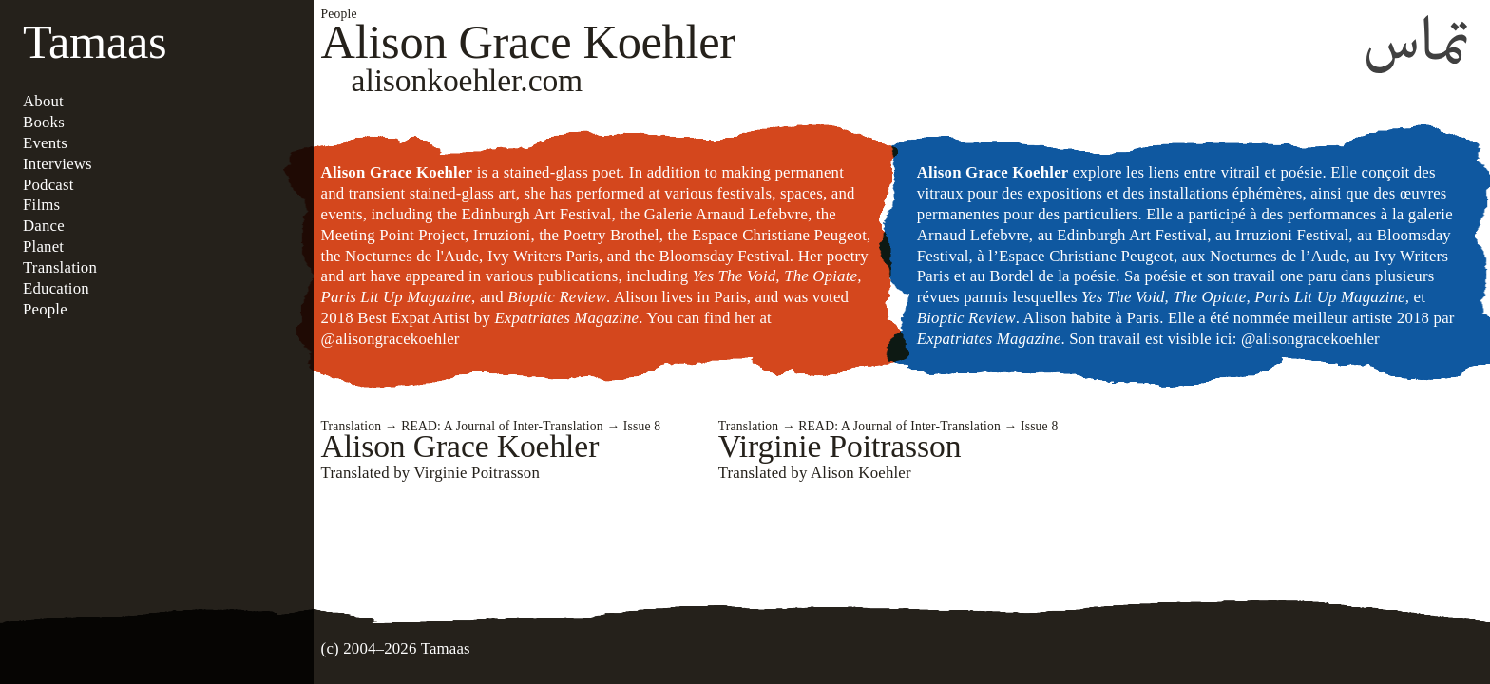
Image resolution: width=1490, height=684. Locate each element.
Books (44, 122)
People (45, 309)
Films (41, 205)
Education (56, 288)
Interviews (57, 164)
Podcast (48, 185)
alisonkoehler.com (467, 80)
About (43, 101)
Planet (43, 247)
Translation (60, 267)
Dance (44, 226)
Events (45, 143)
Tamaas (94, 41)
